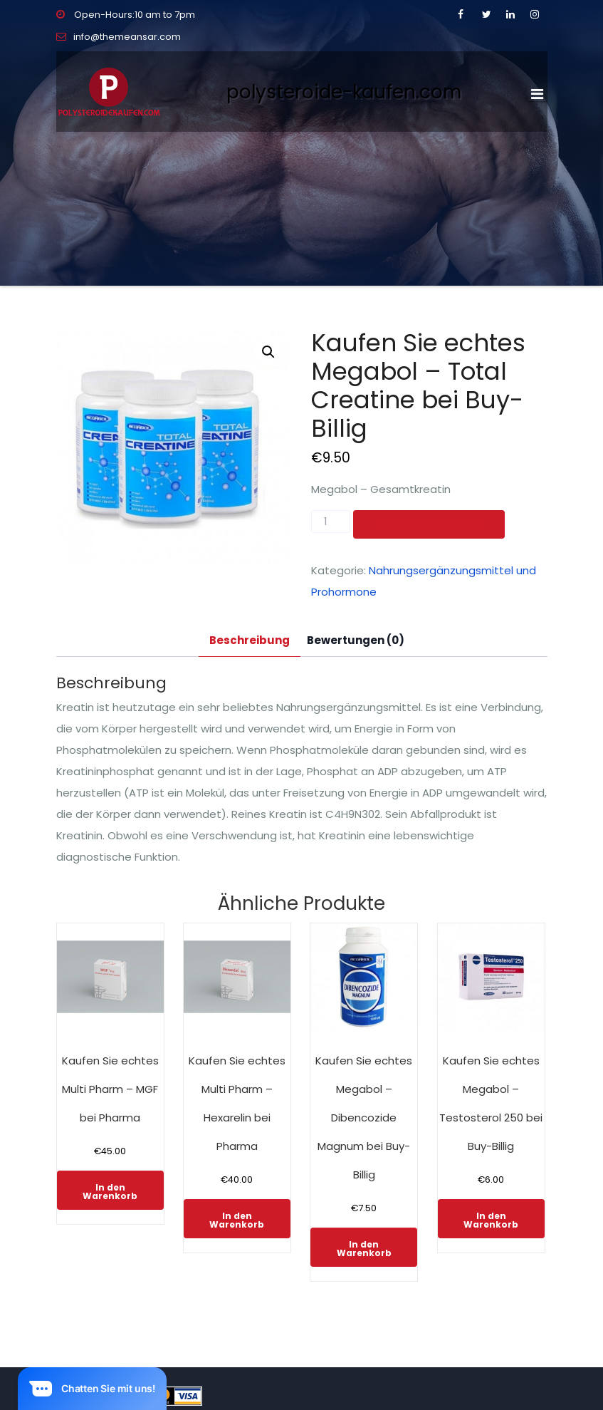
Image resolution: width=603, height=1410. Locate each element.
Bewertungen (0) (355, 640)
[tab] (249, 640)
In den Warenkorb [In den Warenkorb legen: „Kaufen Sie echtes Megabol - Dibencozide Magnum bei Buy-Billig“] (364, 1248)
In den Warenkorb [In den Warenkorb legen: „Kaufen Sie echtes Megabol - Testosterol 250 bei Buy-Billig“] (490, 1220)
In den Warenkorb (429, 524)
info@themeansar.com (118, 36)
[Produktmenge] (330, 521)
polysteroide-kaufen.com (343, 92)
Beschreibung (249, 640)
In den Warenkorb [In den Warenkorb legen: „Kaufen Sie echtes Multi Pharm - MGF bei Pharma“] (110, 1191)
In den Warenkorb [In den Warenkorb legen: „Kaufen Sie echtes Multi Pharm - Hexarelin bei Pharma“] (236, 1220)
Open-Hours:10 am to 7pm (125, 14)
